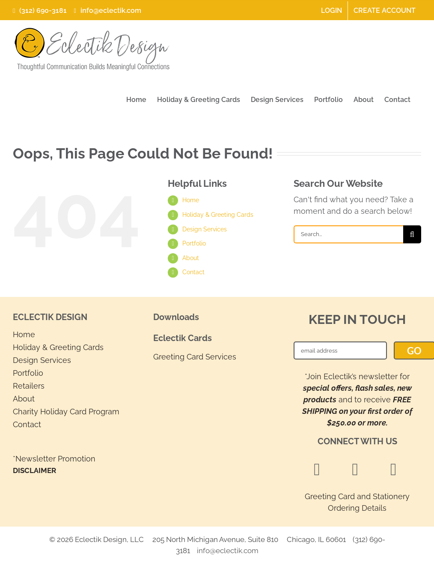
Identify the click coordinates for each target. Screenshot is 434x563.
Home (190, 200)
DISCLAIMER (34, 470)
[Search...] (348, 234)
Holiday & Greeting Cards (217, 214)
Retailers (29, 385)
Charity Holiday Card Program (66, 411)
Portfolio (194, 243)
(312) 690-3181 (40, 10)
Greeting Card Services (194, 356)
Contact (193, 272)
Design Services (204, 229)
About (190, 258)
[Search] (412, 234)
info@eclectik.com (106, 10)
